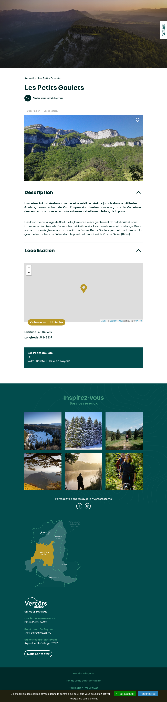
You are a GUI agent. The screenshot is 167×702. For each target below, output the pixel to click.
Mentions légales (83, 673)
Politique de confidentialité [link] (83, 698)
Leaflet (103, 321)
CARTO (138, 321)
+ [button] (29, 267)
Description (33, 110)
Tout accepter (124, 693)
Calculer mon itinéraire (46, 322)
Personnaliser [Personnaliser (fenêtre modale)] (148, 693)
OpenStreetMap (116, 321)
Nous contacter (38, 654)
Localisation (51, 110)
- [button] (29, 272)
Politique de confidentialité (83, 680)
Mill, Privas (91, 687)
